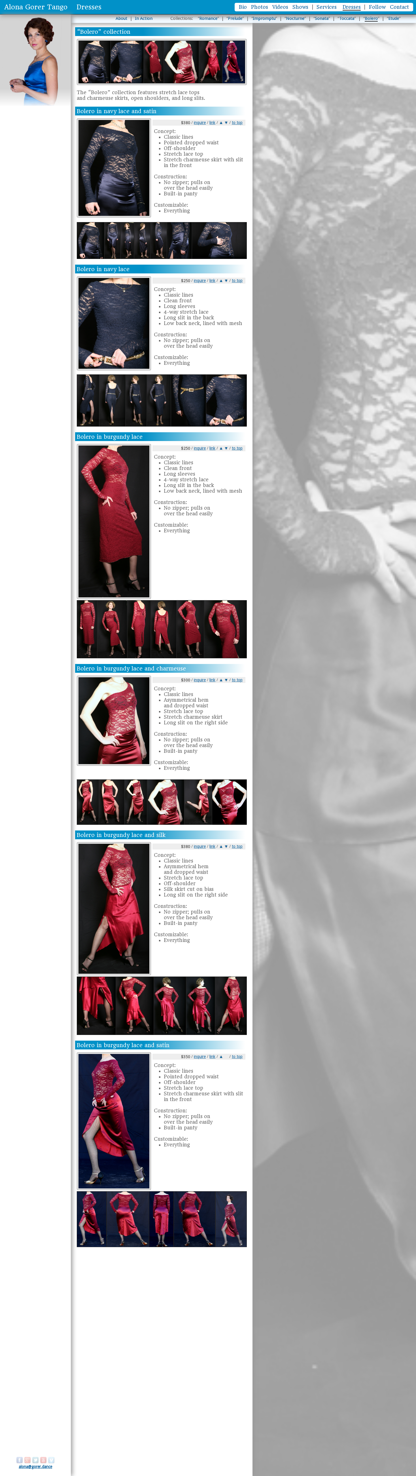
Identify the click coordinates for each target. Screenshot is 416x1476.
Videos (280, 7)
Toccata (346, 18)
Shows (300, 7)
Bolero (371, 18)
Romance (208, 18)
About (121, 18)
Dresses (352, 7)
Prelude (235, 18)
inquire (200, 122)
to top (237, 122)
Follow (377, 7)
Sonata (321, 18)
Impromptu (264, 18)
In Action (143, 18)
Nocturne (295, 18)
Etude (393, 18)
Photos (259, 7)
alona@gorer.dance (35, 1466)
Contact (399, 7)
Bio (243, 7)
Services (327, 7)
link (212, 122)
